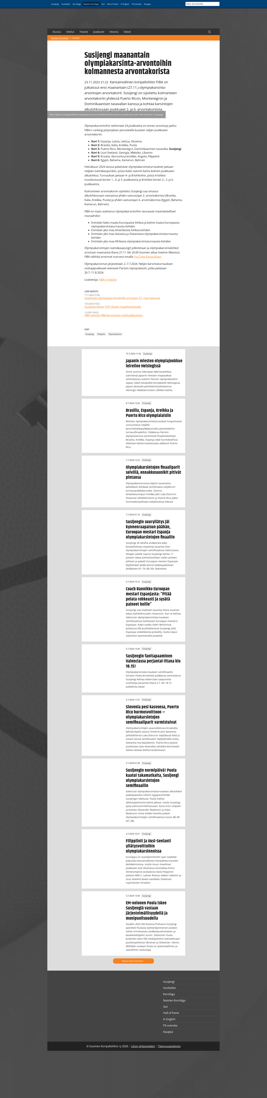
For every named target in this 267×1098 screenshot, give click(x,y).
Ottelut (70, 31)
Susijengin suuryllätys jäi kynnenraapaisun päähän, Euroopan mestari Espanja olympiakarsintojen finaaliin (150, 529)
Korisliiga (77, 4)
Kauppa (147, 4)
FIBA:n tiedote (108, 280)
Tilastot (84, 31)
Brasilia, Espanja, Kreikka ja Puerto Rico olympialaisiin (149, 413)
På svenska (137, 4)
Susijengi (55, 4)
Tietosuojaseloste (169, 1046)
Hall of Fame (112, 4)
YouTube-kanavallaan (147, 257)
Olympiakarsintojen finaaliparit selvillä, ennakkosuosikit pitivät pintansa (153, 472)
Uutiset (76, 38)
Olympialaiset (115, 334)
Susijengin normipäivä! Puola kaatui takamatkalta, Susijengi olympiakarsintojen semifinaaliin (152, 778)
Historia (113, 31)
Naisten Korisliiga (91, 4)
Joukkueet (98, 31)
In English (125, 4)
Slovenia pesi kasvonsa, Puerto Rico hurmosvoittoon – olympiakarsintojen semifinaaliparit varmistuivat (152, 714)
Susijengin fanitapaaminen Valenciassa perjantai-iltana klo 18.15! (153, 661)
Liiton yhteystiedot (143, 1046)
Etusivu (57, 31)
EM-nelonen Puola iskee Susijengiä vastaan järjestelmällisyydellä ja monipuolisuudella (147, 910)
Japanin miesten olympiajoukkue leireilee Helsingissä (154, 363)
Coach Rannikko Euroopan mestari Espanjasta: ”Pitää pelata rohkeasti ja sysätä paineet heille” (148, 596)
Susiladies (65, 4)
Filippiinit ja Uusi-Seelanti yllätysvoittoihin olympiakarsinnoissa (148, 846)
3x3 (103, 4)
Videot (127, 31)
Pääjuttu (101, 334)
